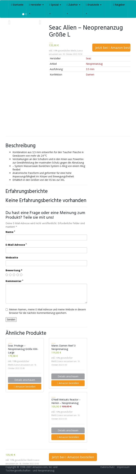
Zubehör (73, 4)
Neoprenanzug (94, 63)
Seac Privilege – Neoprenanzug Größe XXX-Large (23, 349)
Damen (90, 74)
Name (10, 232)
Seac (88, 58)
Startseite (17, 4)
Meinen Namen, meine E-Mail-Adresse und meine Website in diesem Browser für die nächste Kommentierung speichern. (46, 311)
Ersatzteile (93, 4)
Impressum (123, 467)
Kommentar (14, 281)
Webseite (12, 257)
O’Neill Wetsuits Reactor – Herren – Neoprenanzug (65, 401)
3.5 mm (90, 69)
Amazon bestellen (24, 386)
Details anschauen (24, 379)
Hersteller (36, 4)
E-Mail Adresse (16, 244)
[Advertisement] (68, 108)
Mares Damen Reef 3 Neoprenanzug (63, 347)
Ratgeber (119, 4)
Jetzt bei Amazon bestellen (112, 47)
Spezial (55, 4)
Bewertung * (14, 270)
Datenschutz (107, 467)
